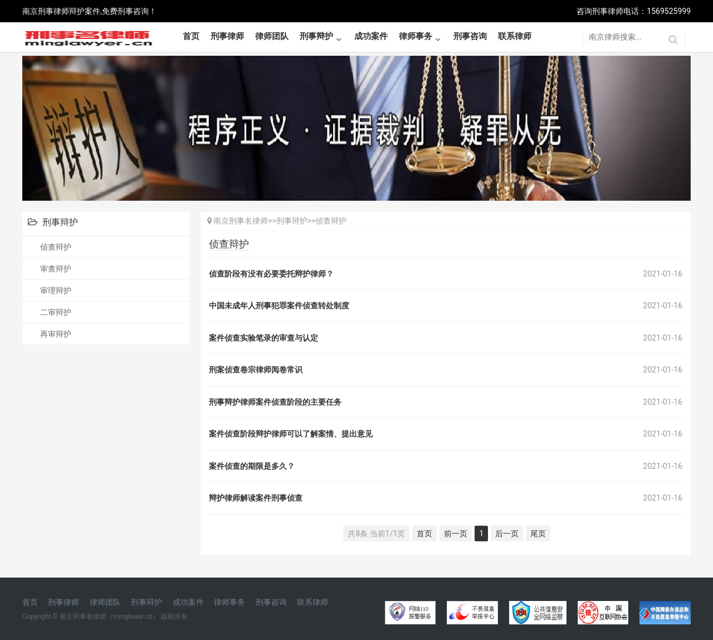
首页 (191, 36)
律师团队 (272, 36)
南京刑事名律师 (240, 220)
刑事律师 (227, 36)
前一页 (455, 533)
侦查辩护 (55, 247)
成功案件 (371, 36)
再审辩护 (55, 333)
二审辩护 (55, 312)
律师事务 (415, 36)
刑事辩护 (316, 36)
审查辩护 (55, 268)
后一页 (507, 533)
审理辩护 (55, 290)
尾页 (538, 533)
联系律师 (514, 36)
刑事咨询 (470, 36)
